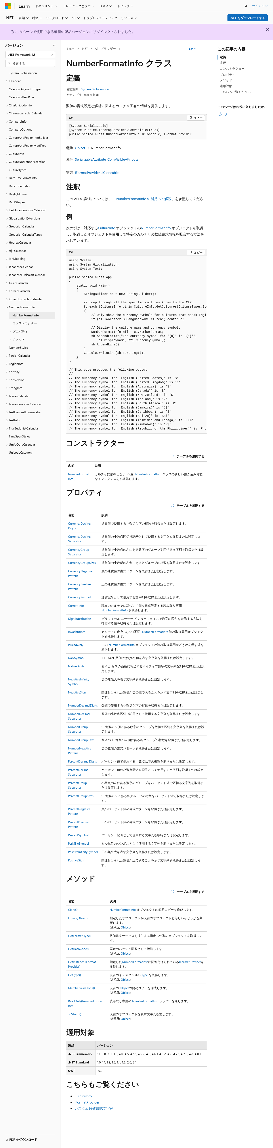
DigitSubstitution (79, 618)
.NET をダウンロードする (247, 18)
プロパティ (227, 74)
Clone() (73, 909)
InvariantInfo (76, 632)
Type (144, 975)
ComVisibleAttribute (122, 159)
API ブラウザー (105, 48)
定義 (223, 57)
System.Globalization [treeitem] (23, 73)
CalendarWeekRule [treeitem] (21, 97)
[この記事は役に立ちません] (225, 114)
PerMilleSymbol (78, 843)
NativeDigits (76, 666)
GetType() (74, 975)
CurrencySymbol (79, 597)
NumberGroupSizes (81, 740)
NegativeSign (77, 692)
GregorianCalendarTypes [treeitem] (25, 234)
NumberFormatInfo (156, 227)
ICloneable (110, 172)
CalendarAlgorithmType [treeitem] (24, 89)
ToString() (74, 1014)
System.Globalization (95, 89)
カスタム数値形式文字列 (93, 1108)
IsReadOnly (75, 645)
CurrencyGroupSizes (82, 563)
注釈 (223, 63)
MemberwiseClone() (81, 988)
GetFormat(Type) (79, 936)
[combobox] (30, 54)
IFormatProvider (87, 172)
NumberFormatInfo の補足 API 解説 (144, 198)
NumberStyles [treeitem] (18, 347)
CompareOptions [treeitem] (20, 129)
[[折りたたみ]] (54, 45)
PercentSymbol (78, 835)
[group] (136, 344)
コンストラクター (232, 68)
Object (80, 147)
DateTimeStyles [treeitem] (19, 186)
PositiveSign (76, 860)
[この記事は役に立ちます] (220, 114)
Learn (70, 48)
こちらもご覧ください (235, 92)
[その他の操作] (203, 48)
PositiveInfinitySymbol (83, 852)
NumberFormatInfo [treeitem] (25, 315)
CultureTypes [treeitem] (17, 170)
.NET (85, 48)
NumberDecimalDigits (83, 705)
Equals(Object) (78, 918)
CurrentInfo (76, 605)
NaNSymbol (76, 658)
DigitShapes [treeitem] (17, 202)
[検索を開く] (246, 6)
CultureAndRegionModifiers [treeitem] (27, 145)
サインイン (260, 6)
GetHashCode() (78, 949)
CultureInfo (106, 227)
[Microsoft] (8, 6)
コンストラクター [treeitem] (24, 323)
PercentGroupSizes (81, 796)
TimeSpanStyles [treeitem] (19, 436)
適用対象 (226, 86)
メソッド (226, 80)
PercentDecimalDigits (82, 761)
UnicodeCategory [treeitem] (20, 452)
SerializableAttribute (90, 159)
